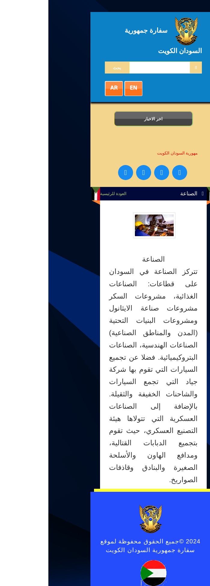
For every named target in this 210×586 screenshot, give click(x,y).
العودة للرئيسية (65, 193)
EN (85, 87)
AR (65, 87)
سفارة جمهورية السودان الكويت (139, 153)
